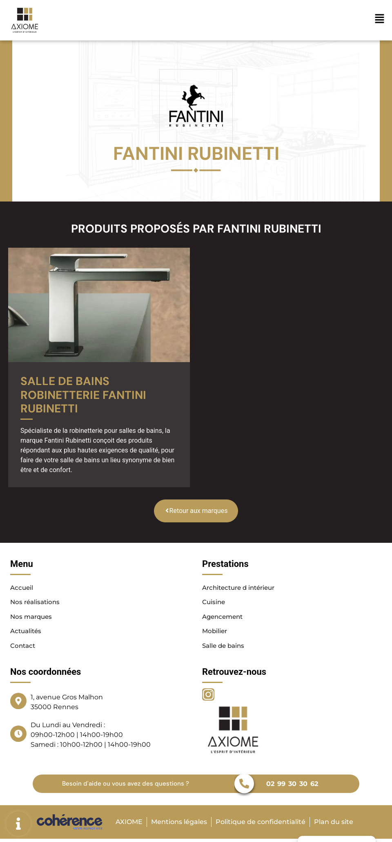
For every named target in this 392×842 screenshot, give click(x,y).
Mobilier (215, 632)
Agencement (224, 617)
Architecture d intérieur (241, 587)
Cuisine (214, 602)
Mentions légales (179, 822)
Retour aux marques (196, 511)
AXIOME (128, 822)
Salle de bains (224, 646)
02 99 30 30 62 (290, 784)
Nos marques (32, 617)
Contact (23, 646)
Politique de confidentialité (260, 822)
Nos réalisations (36, 602)
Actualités (27, 632)
